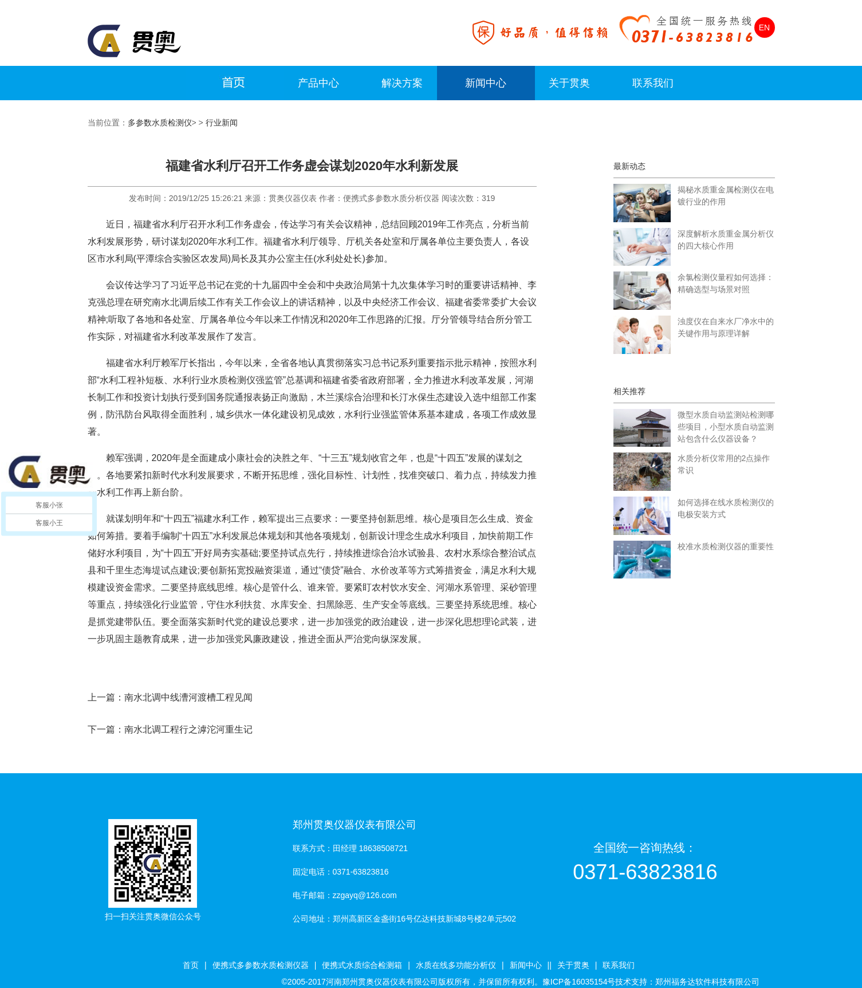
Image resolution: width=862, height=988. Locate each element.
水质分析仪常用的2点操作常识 (724, 464)
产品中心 (318, 83)
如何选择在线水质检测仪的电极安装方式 (726, 508)
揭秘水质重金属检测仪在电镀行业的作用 (726, 195)
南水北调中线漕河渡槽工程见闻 (188, 697)
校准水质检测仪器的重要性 (726, 546)
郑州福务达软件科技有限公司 (707, 981)
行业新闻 (222, 122)
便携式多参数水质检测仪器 (260, 965)
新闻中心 (485, 83)
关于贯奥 (569, 83)
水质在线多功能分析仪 (456, 965)
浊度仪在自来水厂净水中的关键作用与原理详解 (726, 327)
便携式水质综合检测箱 (362, 965)
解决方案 (402, 83)
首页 (191, 965)
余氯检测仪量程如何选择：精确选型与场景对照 (726, 283)
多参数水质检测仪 (160, 122)
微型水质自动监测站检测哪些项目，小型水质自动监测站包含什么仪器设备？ (726, 426)
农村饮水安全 (399, 587)
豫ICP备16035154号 (579, 981)
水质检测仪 (232, 380)
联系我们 (653, 83)
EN (764, 27)
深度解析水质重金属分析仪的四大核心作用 (726, 239)
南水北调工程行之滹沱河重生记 (188, 729)
